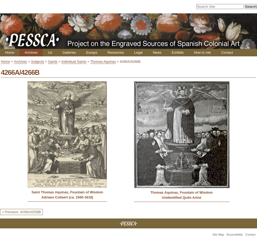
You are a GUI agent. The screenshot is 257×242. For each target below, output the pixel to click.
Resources (116, 52)
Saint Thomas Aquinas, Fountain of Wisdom (67, 192)
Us (50, 52)
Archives (31, 52)
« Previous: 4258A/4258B (21, 212)
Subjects (37, 62)
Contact (227, 52)
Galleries (69, 52)
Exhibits (178, 52)
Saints (53, 62)
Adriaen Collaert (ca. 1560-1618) (67, 197)
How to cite (202, 52)
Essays (91, 52)
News (157, 52)
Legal (138, 52)
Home (9, 52)
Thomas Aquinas (103, 62)
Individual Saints (73, 62)
